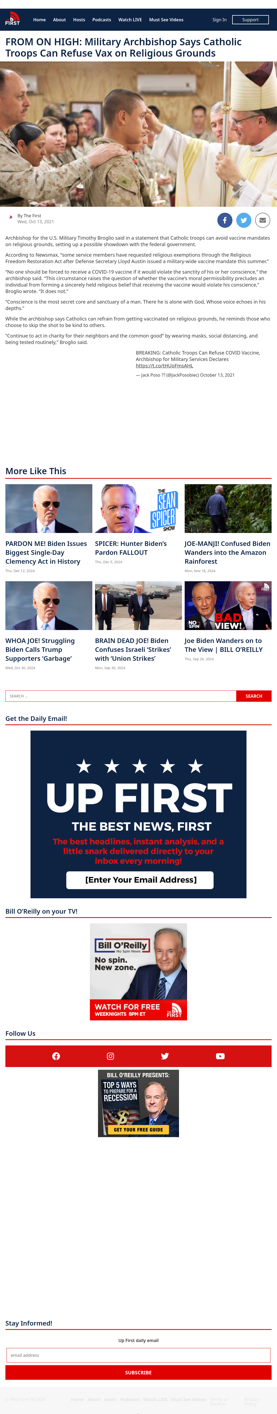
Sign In (219, 20)
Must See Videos (166, 20)
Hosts (79, 20)
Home (39, 20)
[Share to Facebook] (224, 220)
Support (250, 20)
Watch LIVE (130, 20)
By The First (29, 216)
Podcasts (101, 20)
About (59, 20)
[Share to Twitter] (243, 220)
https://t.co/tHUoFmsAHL (164, 365)
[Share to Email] (262, 220)
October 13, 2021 (217, 375)
